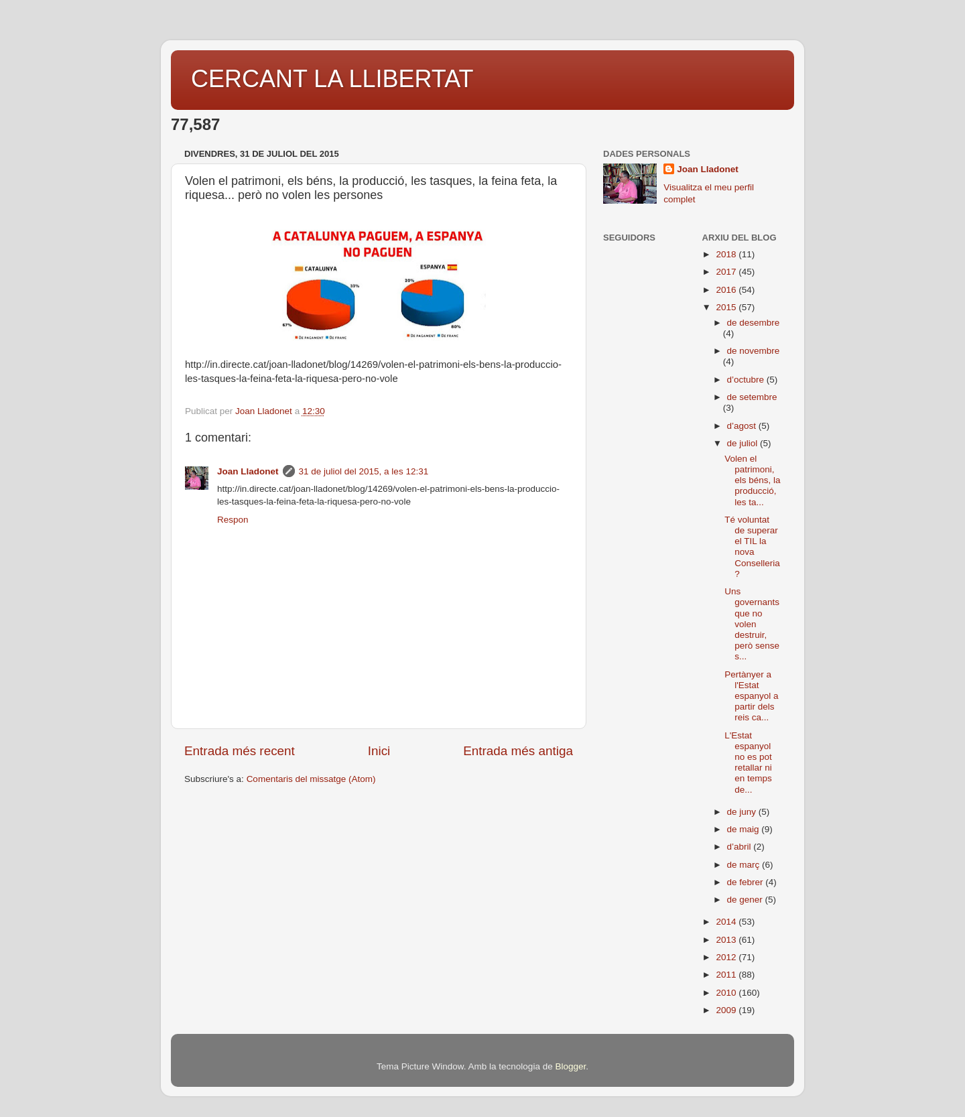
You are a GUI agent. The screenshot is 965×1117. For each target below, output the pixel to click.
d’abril (740, 847)
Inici (379, 751)
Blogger (570, 1066)
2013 (727, 940)
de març (745, 865)
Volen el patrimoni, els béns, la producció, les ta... (752, 480)
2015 (727, 307)
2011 (727, 975)
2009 (727, 1010)
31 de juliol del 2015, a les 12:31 (364, 471)
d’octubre (747, 380)
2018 (727, 254)
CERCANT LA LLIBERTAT (332, 78)
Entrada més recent (239, 751)
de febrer (746, 882)
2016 (727, 290)
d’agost (743, 426)
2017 (727, 272)
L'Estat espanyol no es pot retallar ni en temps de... (748, 762)
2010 (727, 993)
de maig (744, 829)
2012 (727, 957)
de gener (746, 900)
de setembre (752, 397)
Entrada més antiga (518, 751)
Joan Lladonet (248, 471)
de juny (743, 812)
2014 (727, 922)
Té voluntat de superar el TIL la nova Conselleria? (752, 547)
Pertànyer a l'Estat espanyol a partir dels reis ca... (751, 696)
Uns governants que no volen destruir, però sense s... (751, 623)
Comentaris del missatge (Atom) (311, 779)
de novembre (753, 351)
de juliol (744, 443)
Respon (233, 520)
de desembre (753, 323)
